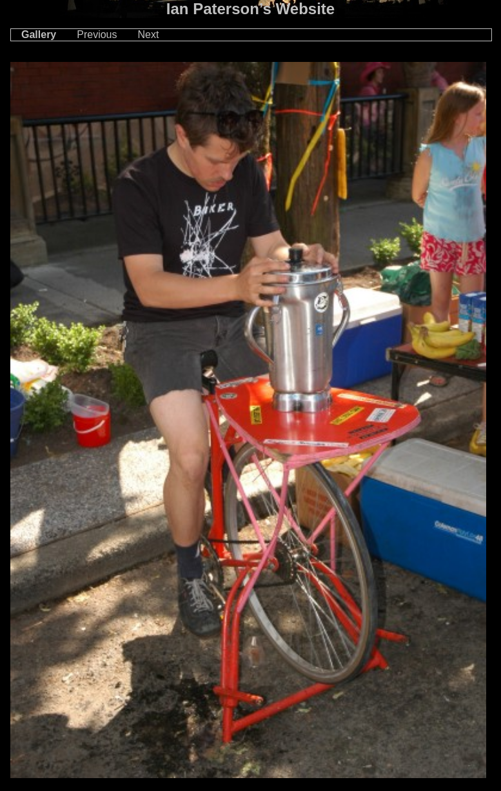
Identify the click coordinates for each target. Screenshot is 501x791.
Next (148, 34)
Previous (97, 34)
